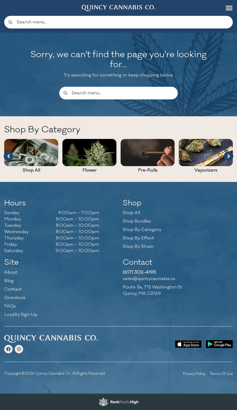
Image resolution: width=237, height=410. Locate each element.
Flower (89, 170)
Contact (13, 289)
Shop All (31, 170)
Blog (9, 281)
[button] (229, 8)
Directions (15, 298)
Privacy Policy (194, 374)
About (10, 272)
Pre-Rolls (147, 170)
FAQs (10, 306)
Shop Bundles (137, 221)
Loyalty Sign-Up (20, 314)
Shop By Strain (138, 246)
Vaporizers (205, 170)
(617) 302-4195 (139, 272)
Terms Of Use (221, 374)
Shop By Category (142, 230)
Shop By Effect (138, 238)
